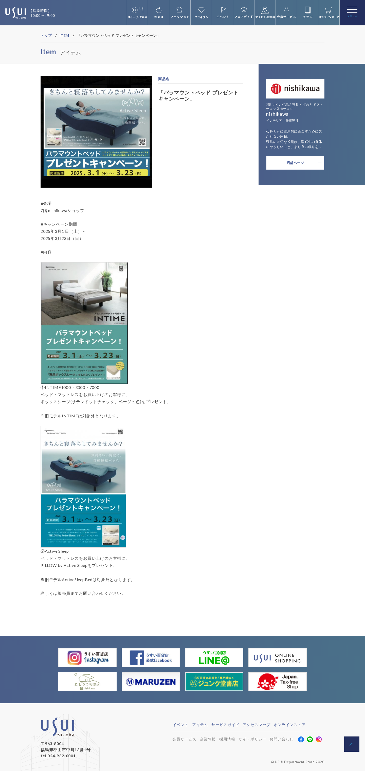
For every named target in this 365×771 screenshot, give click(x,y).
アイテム (200, 724)
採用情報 (227, 739)
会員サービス (184, 739)
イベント (181, 724)
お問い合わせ (281, 739)
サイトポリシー (253, 739)
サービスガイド (225, 724)
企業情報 (208, 739)
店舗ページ (295, 163)
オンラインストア (289, 724)
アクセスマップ (257, 724)
